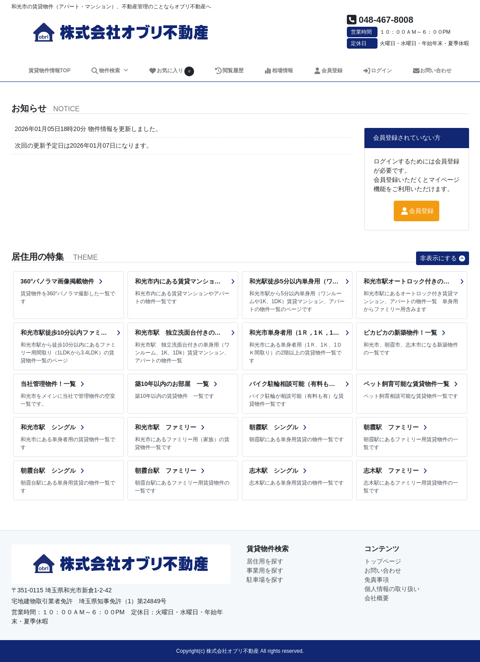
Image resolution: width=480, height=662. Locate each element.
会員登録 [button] (416, 210)
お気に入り (171, 71)
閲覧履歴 (229, 70)
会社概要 (376, 598)
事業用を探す (265, 570)
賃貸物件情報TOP (49, 70)
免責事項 (376, 579)
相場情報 (278, 70)
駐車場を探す (265, 579)
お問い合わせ (432, 70)
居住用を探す (265, 561)
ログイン (377, 70)
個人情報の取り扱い (392, 588)
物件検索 (106, 70)
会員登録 (327, 70)
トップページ (382, 561)
